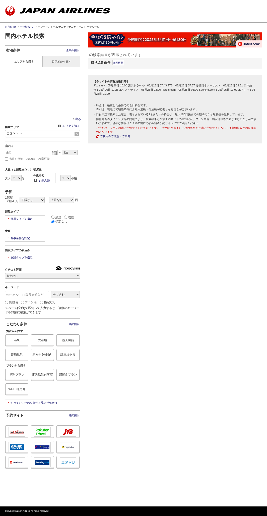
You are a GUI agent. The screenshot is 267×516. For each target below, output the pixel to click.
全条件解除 (72, 50)
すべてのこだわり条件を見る (34, 402)
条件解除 (118, 62)
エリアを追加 (69, 126)
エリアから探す (24, 61)
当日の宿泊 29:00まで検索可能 (27, 159)
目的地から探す (61, 61)
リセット (77, 134)
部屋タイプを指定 (22, 218)
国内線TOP (11, 26)
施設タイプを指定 (22, 257)
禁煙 (56, 217)
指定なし (59, 221)
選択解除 (74, 324)
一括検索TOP (27, 26)
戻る (78, 119)
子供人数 (41, 181)
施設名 (11, 302)
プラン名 (29, 302)
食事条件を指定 (20, 238)
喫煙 (69, 217)
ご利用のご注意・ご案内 (115, 136)
